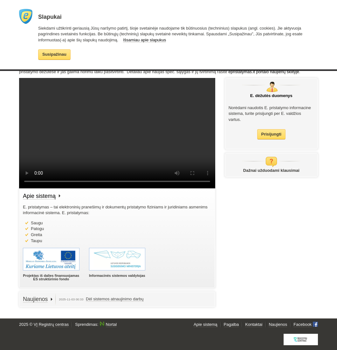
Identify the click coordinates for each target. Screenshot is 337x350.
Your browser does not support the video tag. (117, 133)
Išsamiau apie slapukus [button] (144, 40)
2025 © (44, 324)
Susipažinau (54, 54)
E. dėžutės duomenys (271, 95)
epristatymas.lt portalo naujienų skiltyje (263, 71)
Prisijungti (271, 134)
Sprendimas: (96, 324)
